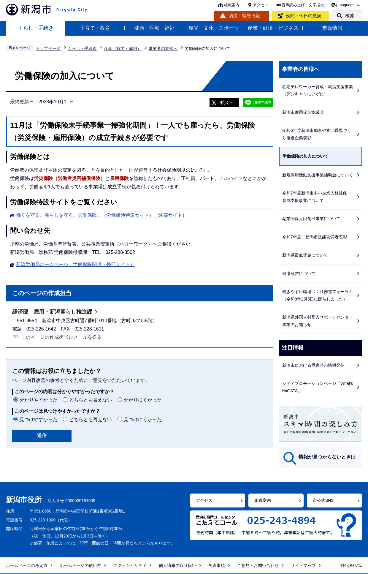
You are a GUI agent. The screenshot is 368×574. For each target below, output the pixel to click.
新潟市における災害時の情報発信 (313, 365)
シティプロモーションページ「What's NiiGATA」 (317, 387)
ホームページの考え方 (26, 565)
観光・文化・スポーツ (213, 28)
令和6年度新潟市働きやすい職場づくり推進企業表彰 (316, 134)
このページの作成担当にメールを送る (61, 337)
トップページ (48, 48)
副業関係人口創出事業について (311, 218)
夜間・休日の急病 (303, 15)
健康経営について (298, 273)
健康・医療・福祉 (154, 28)
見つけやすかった (39, 419)
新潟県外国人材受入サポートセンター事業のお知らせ (317, 321)
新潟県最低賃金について (305, 255)
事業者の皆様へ (162, 48)
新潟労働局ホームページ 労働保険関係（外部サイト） (75, 263)
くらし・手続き (35, 28)
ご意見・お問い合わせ (258, 565)
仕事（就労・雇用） (122, 48)
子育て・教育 (95, 28)
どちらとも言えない (90, 399)
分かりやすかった (39, 399)
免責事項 (216, 565)
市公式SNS (323, 500)
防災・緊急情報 (244, 15)
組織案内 (231, 5)
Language (346, 5)
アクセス (260, 5)
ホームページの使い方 (80, 565)
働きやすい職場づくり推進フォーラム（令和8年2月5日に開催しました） (317, 295)
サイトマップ (303, 565)
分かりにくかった (143, 399)
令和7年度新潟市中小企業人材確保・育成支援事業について (316, 197)
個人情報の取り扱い (177, 565)
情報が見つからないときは (327, 456)
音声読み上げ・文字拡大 (303, 5)
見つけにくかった (143, 419)
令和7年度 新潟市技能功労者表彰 (314, 237)
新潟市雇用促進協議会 (303, 112)
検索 (350, 15)
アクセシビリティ (130, 565)
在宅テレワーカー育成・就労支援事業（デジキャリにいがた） (317, 90)
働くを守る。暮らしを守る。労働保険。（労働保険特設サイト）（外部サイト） (101, 214)
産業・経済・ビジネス (273, 28)
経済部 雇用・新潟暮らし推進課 (52, 312)
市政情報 (332, 28)
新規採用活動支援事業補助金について (317, 175)
